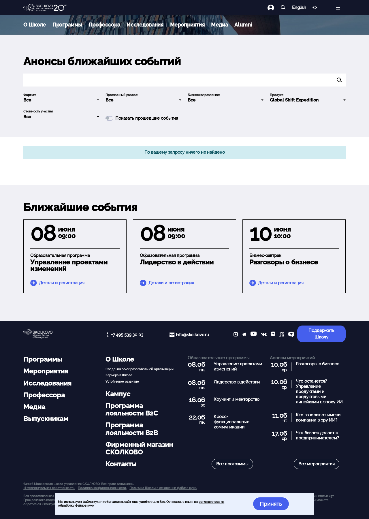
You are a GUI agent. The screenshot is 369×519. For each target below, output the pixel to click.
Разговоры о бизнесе (283, 262)
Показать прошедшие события (146, 118)
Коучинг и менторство (236, 399)
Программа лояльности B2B (132, 428)
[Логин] (274, 7)
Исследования (145, 25)
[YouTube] (254, 335)
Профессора (104, 25)
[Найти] (283, 7)
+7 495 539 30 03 (127, 334)
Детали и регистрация (61, 282)
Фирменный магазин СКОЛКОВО (139, 448)
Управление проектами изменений (69, 265)
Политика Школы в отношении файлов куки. (163, 488)
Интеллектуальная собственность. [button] (49, 488)
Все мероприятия (316, 464)
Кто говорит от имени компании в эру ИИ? (318, 417)
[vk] (264, 335)
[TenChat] (291, 335)
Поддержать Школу (321, 334)
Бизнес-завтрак (265, 255)
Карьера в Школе (119, 375)
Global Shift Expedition (294, 100)
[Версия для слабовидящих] (314, 7)
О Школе (34, 25)
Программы (67, 25)
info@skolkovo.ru (192, 334)
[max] (236, 335)
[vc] (281, 335)
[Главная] (45, 7)
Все (27, 100)
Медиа (219, 25)
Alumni (243, 25)
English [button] (299, 7)
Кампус (118, 394)
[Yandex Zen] (273, 335)
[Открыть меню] (338, 7)
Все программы (232, 464)
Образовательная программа (60, 255)
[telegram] (244, 335)
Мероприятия (187, 25)
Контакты (121, 464)
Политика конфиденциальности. (102, 488)
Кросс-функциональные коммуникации (231, 422)
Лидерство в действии (177, 262)
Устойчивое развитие (122, 381)
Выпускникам (45, 418)
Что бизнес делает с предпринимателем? (317, 435)
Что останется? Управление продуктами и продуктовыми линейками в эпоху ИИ (319, 392)
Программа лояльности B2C (132, 409)
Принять (271, 504)
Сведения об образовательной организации (139, 369)
